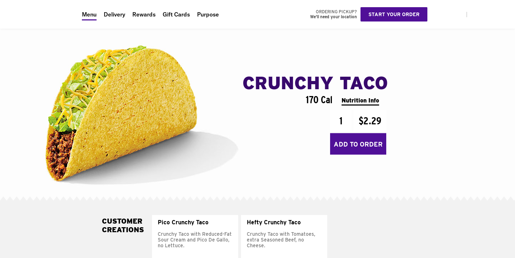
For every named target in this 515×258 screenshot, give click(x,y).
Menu (89, 14)
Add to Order (358, 144)
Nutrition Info (360, 100)
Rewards (144, 14)
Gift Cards (176, 14)
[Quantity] (341, 121)
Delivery (114, 14)
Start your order (394, 14)
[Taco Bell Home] (39, 14)
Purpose (208, 14)
